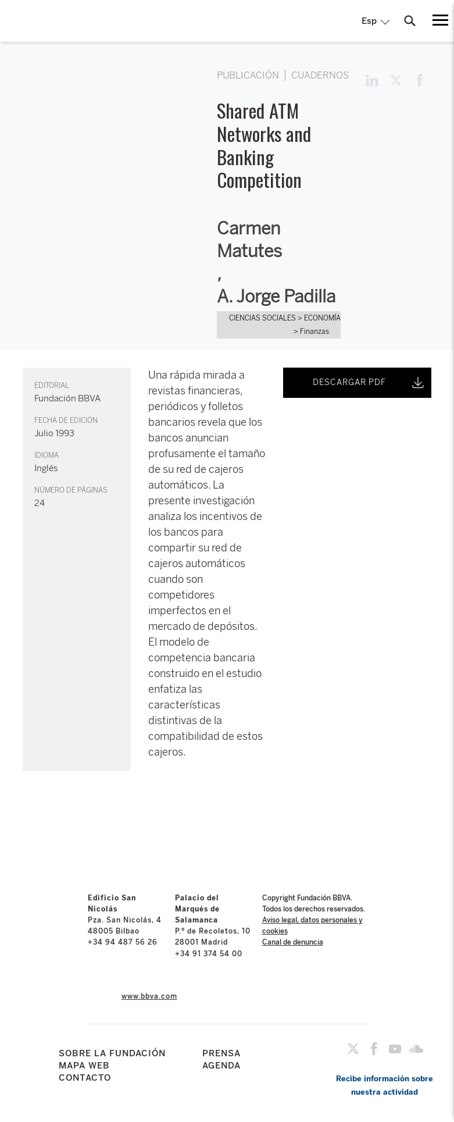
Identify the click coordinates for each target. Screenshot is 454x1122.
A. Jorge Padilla (276, 296)
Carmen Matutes (249, 240)
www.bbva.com (149, 996)
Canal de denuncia (292, 942)
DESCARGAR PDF (369, 383)
